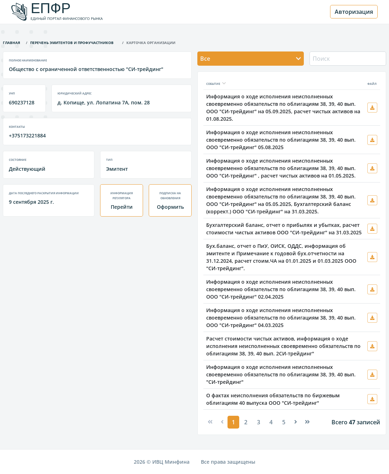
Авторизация (354, 12)
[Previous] (210, 421)
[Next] (295, 421)
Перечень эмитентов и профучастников (72, 42)
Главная (11, 42)
